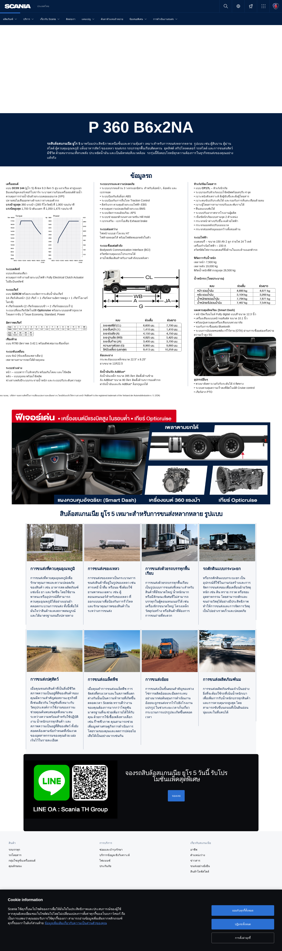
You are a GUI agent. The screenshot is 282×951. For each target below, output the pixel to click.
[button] (263, 6)
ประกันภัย (105, 866)
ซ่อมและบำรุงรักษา (111, 849)
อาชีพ (193, 849)
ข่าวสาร (195, 860)
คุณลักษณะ (15, 866)
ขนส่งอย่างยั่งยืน (200, 866)
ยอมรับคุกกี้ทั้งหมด (242, 910)
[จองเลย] (176, 795)
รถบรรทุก (14, 849)
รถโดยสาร (15, 855)
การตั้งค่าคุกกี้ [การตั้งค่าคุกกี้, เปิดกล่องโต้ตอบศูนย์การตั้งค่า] (243, 937)
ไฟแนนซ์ (104, 860)
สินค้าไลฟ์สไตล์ (199, 871)
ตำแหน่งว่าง (197, 855)
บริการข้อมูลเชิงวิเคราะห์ (114, 855)
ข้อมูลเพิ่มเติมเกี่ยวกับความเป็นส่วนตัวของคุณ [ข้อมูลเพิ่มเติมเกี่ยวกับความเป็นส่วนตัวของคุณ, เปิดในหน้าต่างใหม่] (76, 923)
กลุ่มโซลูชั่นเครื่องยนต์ (22, 860)
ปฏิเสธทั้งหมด (243, 924)
